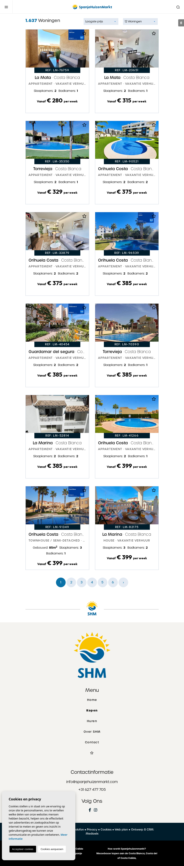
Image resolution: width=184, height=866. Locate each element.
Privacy (92, 829)
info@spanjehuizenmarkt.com (92, 782)
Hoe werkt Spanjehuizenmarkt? (127, 848)
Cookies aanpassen (52, 849)
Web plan (121, 829)
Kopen (92, 710)
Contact (92, 742)
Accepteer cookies (22, 849)
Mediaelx (92, 833)
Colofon (78, 829)
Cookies (106, 829)
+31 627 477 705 (92, 789)
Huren (92, 721)
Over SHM (92, 732)
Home (92, 700)
